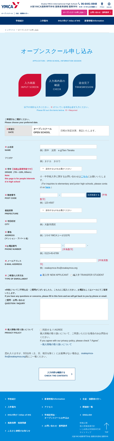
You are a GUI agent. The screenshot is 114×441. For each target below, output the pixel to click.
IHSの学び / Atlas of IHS (69, 21)
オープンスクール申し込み (73, 12)
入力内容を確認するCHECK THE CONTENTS (56, 374)
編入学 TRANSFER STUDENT (88, 275)
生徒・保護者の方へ (22, 13)
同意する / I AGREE (53, 330)
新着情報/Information (94, 21)
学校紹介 (20, 21)
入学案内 (44, 21)
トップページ (10, 30)
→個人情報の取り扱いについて (56, 344)
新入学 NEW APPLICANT (55, 275)
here (47, 187)
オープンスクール (7, 13)
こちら (84, 176)
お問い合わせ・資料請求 (99, 12)
